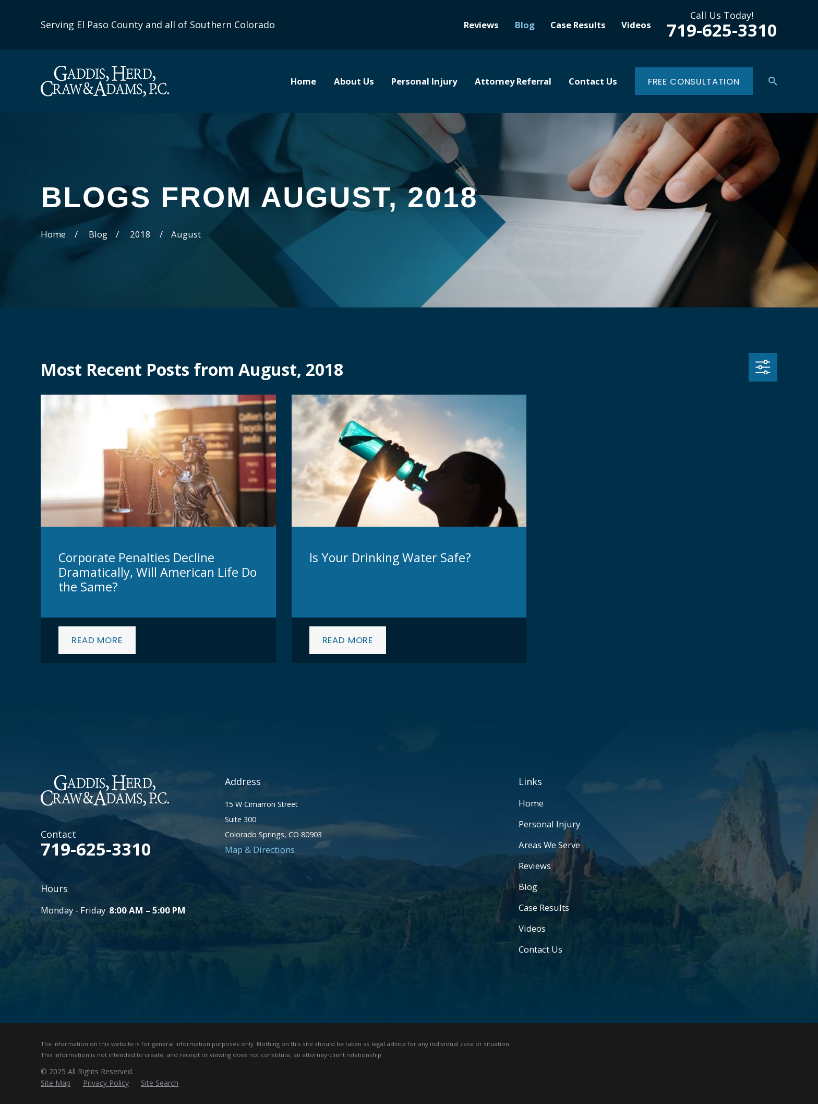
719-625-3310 (722, 30)
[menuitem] (55, 1083)
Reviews (481, 25)
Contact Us (540, 949)
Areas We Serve (549, 845)
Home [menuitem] (303, 81)
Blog (525, 25)
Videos (636, 25)
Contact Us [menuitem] (593, 81)
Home (531, 803)
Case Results (578, 25)
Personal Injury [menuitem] (424, 81)
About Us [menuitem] (354, 81)
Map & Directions (260, 850)
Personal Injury (549, 824)
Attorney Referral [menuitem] (513, 81)
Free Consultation (694, 81)
